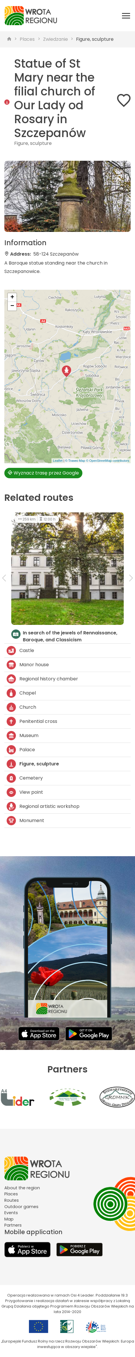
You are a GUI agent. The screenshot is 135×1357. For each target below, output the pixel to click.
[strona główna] (9, 39)
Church (21, 707)
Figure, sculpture (95, 39)
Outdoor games (21, 1207)
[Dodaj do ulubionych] (124, 101)
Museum (22, 735)
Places (27, 39)
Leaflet (57, 460)
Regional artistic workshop (43, 806)
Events (11, 1213)
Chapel (21, 693)
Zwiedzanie (55, 39)
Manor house (28, 664)
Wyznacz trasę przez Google (43, 473)
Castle (20, 650)
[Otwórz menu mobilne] (126, 15)
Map (9, 1219)
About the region (22, 1188)
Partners (13, 1225)
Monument (25, 820)
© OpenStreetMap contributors (107, 460)
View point (25, 792)
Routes (11, 1200)
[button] (66, 371)
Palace (21, 749)
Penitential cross (32, 721)
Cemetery (25, 778)
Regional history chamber (42, 679)
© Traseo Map (75, 460)
